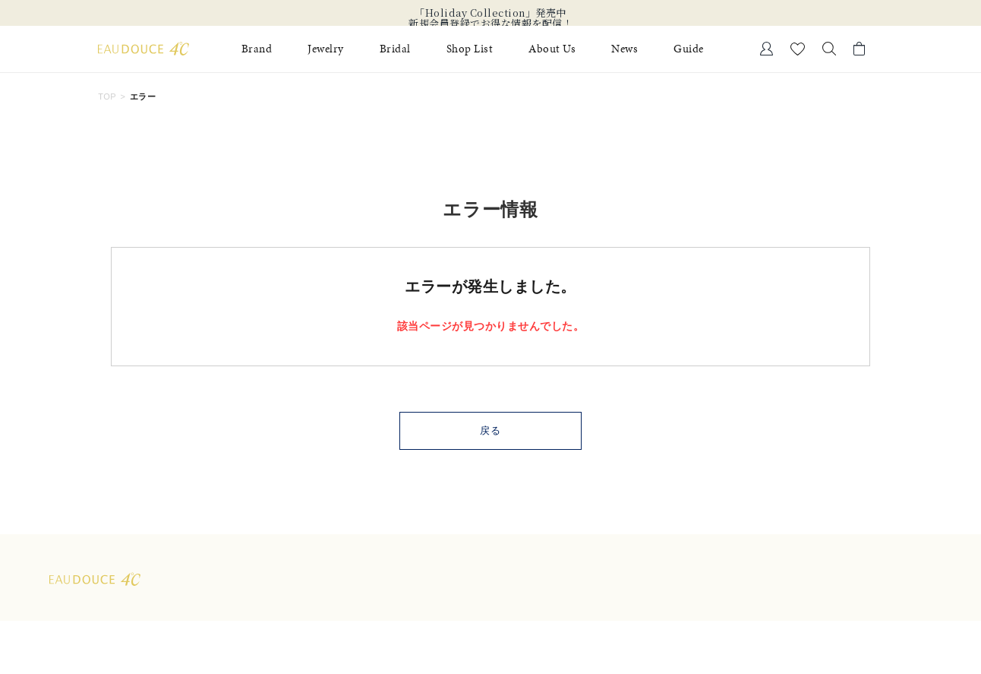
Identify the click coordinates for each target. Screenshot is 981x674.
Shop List (470, 49)
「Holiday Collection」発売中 (490, 13)
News (624, 49)
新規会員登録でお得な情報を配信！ (490, 23)
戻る (491, 430)
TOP (107, 96)
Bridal (395, 49)
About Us (552, 49)
